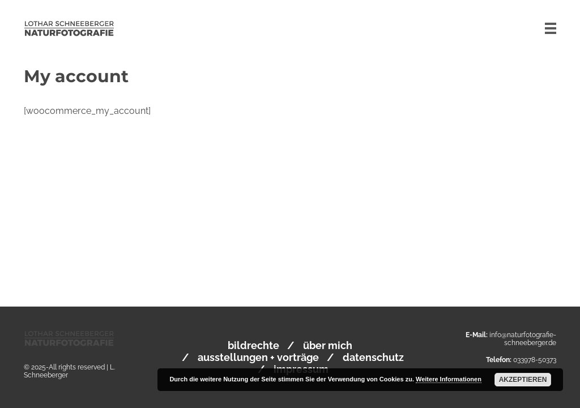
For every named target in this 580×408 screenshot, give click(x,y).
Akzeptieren (523, 380)
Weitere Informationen (448, 379)
